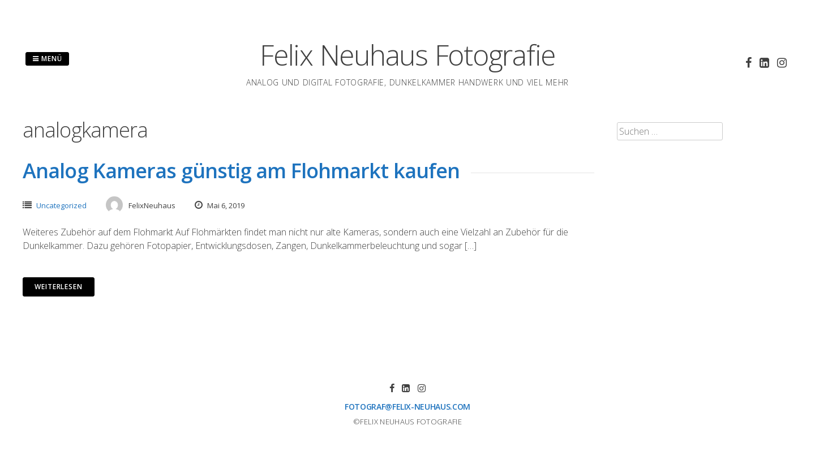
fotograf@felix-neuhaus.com (407, 406)
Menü (47, 58)
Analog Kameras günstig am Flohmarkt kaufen (241, 170)
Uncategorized (61, 205)
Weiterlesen (59, 286)
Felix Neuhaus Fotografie (407, 55)
